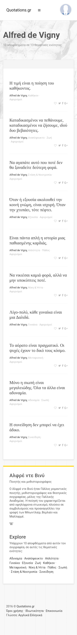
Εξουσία (33, 217)
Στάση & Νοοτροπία (40, 174)
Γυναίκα (32, 324)
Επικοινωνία (54, 611)
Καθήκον (33, 95)
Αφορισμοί (15, 99)
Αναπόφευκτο (36, 137)
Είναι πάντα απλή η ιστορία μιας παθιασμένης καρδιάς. (37, 240)
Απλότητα (34, 250)
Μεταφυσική (35, 357)
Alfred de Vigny (18, 95)
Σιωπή (45, 400)
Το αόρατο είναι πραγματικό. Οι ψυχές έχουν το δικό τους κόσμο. (37, 348)
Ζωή (49, 137)
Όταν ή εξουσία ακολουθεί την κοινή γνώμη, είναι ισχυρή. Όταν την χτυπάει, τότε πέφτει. (37, 204)
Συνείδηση (34, 437)
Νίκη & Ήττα (35, 287)
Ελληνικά (36, 615)
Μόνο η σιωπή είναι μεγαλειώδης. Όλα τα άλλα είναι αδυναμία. (37, 387)
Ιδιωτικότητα (34, 611)
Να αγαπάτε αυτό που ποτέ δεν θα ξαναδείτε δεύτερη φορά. (35, 165)
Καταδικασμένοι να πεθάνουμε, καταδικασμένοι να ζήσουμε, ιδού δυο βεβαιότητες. (38, 125)
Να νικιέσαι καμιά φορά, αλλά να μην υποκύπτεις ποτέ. (38, 277)
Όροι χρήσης (14, 611)
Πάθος (46, 250)
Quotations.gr (18, 10)
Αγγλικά (23, 615)
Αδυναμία (33, 400)
